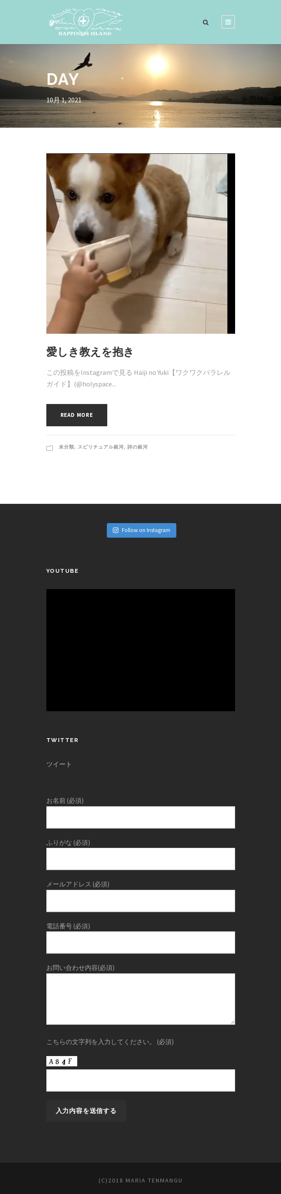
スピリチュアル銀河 (101, 446)
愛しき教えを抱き (90, 352)
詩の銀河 (137, 446)
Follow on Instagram (141, 530)
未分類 (66, 446)
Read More (79, 415)
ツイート (59, 764)
